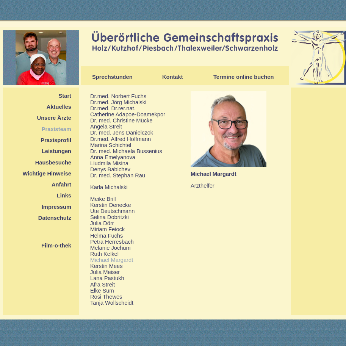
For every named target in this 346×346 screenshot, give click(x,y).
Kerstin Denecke (110, 205)
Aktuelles (59, 107)
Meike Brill (103, 199)
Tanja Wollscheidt (111, 303)
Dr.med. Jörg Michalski (118, 102)
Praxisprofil (56, 140)
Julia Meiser (105, 272)
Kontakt (172, 77)
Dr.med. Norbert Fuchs (118, 96)
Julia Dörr (102, 223)
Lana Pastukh (107, 278)
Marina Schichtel (110, 145)
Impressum (56, 207)
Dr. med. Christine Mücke (121, 120)
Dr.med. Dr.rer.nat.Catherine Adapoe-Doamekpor (127, 111)
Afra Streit (102, 285)
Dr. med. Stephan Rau (117, 175)
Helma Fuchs (106, 236)
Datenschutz (54, 218)
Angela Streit (106, 127)
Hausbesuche (53, 163)
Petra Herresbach (112, 242)
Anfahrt (61, 185)
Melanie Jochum (110, 248)
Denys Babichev (110, 169)
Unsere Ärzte (54, 118)
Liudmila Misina (109, 163)
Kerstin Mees (106, 266)
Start (65, 96)
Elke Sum (102, 291)
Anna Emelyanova (112, 157)
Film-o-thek (56, 246)
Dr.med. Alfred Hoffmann (120, 139)
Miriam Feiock (107, 229)
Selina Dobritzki (109, 217)
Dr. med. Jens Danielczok (121, 133)
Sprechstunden (112, 77)
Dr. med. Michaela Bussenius (126, 151)
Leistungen (56, 151)
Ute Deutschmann (112, 211)
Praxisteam (56, 129)
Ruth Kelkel (104, 254)
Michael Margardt (111, 260)
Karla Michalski (109, 187)
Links (64, 196)
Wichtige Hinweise (46, 174)
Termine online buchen (243, 77)
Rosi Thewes (106, 297)
